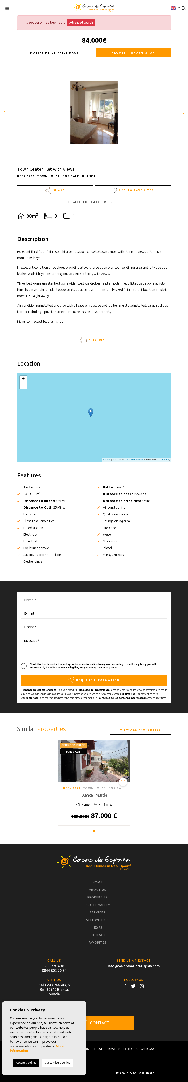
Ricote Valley (97, 905)
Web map (149, 1049)
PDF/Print (94, 340)
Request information (133, 52)
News (97, 927)
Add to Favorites (133, 190)
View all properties (140, 729)
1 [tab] (94, 831)
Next (183, 112)
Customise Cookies (57, 1063)
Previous (4, 112)
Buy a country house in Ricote (134, 1073)
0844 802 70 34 (54, 971)
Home (98, 882)
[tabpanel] (94, 783)
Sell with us (97, 920)
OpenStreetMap (134, 459)
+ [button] (23, 379)
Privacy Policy (139, 664)
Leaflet (106, 459)
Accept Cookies (26, 1063)
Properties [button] (97, 897)
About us (97, 890)
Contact (97, 935)
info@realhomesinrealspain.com (134, 966)
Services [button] (97, 912)
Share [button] (55, 190)
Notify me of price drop (54, 52)
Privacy (113, 1049)
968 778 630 (54, 966)
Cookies (130, 1049)
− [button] (23, 385)
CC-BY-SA (163, 459)
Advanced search (81, 22)
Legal (98, 1049)
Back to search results (94, 202)
